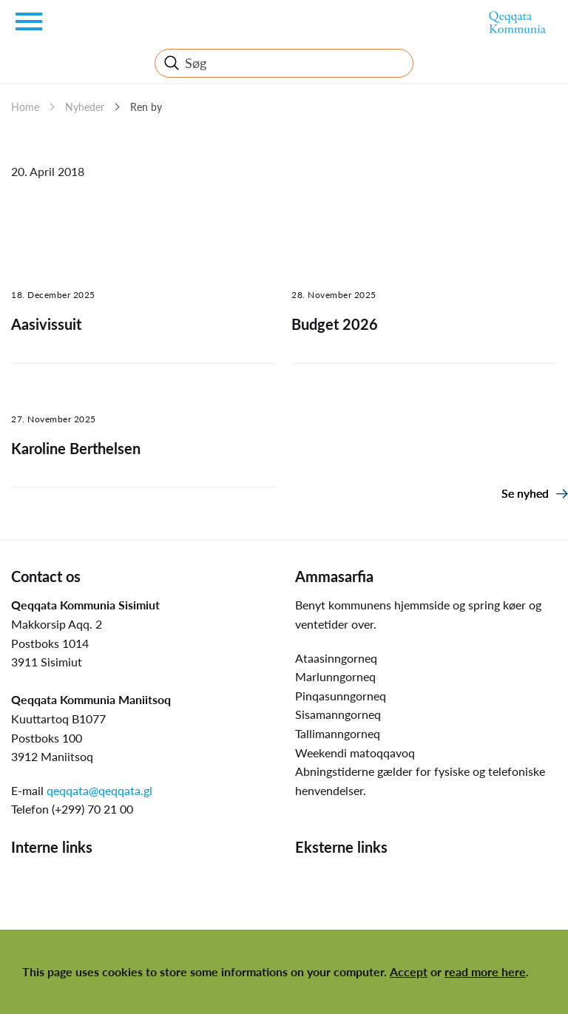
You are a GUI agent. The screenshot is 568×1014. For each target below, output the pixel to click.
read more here (485, 971)
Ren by (146, 107)
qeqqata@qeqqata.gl (99, 790)
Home (25, 107)
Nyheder (84, 107)
